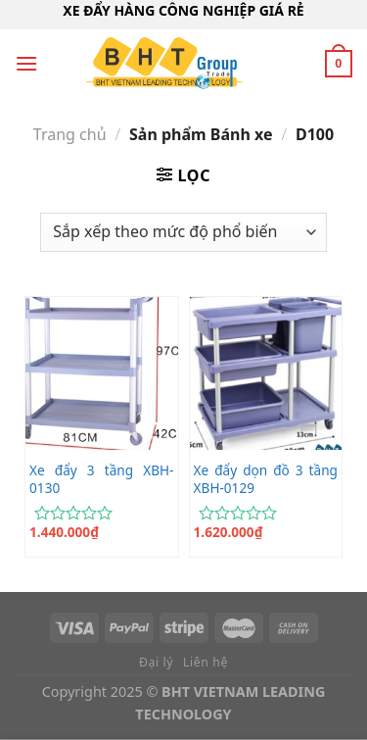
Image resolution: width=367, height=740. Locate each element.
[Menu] (26, 63)
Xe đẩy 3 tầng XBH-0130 (101, 479)
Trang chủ (70, 134)
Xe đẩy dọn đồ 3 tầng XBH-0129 (266, 479)
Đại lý (156, 662)
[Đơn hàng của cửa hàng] (183, 232)
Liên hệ (205, 662)
